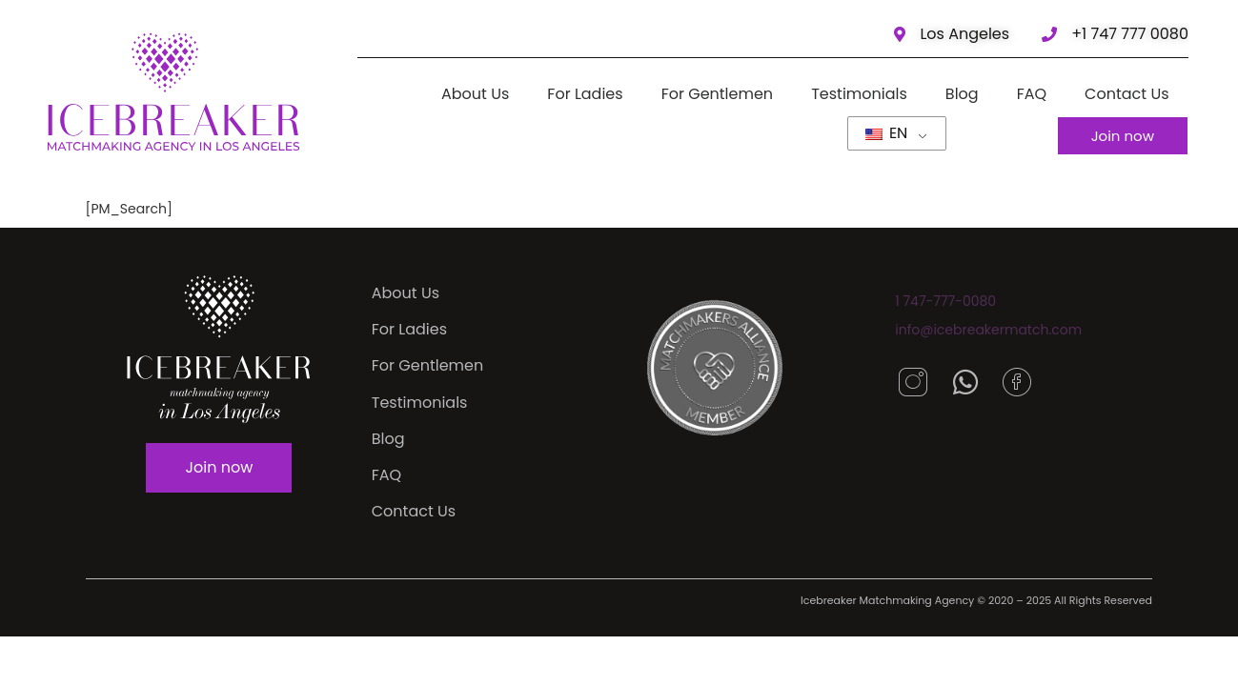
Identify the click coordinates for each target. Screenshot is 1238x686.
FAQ (1031, 94)
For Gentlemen (717, 94)
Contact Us (1127, 94)
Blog (962, 94)
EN (886, 133)
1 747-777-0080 (945, 301)
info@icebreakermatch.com (988, 329)
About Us (475, 94)
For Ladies (585, 94)
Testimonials (860, 94)
